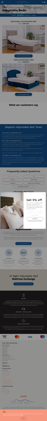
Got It (23, 418)
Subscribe (35, 218)
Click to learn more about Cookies (15, 415)
